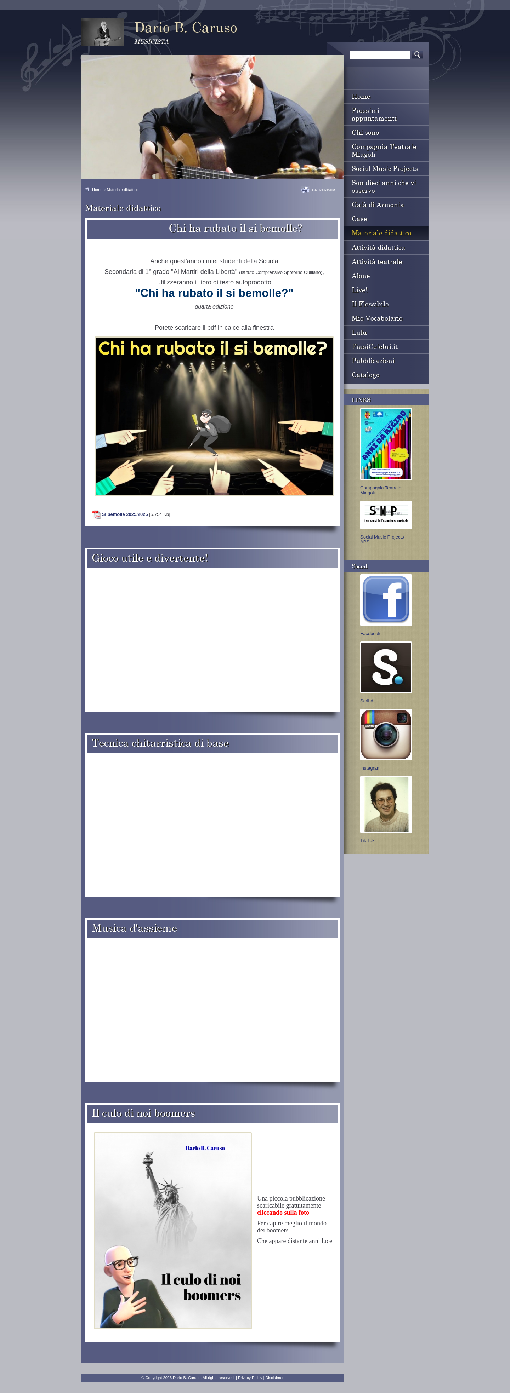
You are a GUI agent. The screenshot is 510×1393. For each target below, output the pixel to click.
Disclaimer (274, 1378)
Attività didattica (378, 247)
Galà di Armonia (378, 204)
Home (97, 190)
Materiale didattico (382, 233)
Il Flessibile (370, 304)
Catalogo (366, 374)
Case (359, 218)
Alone (361, 275)
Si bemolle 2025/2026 (125, 514)
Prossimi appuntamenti (374, 114)
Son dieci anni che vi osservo (384, 186)
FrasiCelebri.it (375, 346)
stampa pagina (323, 189)
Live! (360, 290)
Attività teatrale (377, 261)
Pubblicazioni (373, 360)
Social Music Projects (385, 168)
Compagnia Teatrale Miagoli (384, 150)
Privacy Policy (250, 1378)
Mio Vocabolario (377, 318)
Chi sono (365, 132)
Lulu (359, 332)
